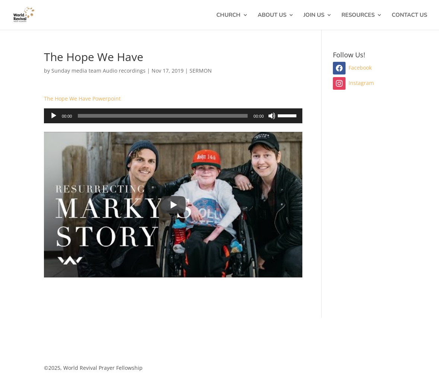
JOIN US (313, 15)
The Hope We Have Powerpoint (82, 98)
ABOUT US (272, 15)
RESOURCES (358, 15)
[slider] (162, 116)
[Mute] (272, 116)
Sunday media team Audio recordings (98, 70)
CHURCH (228, 15)
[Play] (53, 116)
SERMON (201, 70)
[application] (173, 115)
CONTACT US (409, 15)
